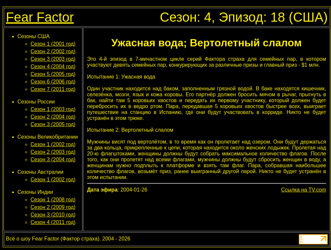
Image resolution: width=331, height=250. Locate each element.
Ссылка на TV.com (303, 190)
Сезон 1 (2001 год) (53, 44)
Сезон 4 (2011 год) (53, 222)
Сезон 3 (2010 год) (53, 214)
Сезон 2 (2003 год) (53, 152)
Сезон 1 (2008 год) (53, 199)
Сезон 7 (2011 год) (53, 89)
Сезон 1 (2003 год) (53, 109)
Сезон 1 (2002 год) (53, 144)
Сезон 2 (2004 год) (53, 117)
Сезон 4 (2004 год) (53, 66)
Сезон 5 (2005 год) (53, 74)
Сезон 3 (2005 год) (53, 124)
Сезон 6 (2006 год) (53, 81)
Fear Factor (40, 17)
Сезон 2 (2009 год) (53, 207)
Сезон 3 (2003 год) (53, 59)
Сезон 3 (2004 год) (53, 159)
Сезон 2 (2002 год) (53, 51)
